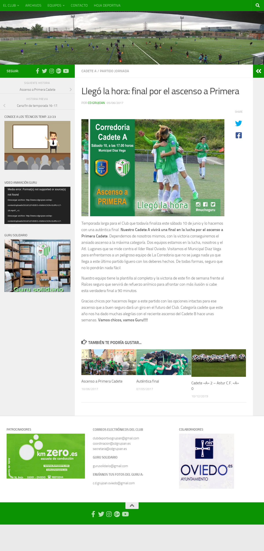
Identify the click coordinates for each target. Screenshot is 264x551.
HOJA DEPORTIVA (107, 5)
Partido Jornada (114, 71)
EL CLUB (9, 5)
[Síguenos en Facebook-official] (37, 71)
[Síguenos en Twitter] (44, 71)
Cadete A (89, 71)
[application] (37, 205)
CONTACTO (79, 5)
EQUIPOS (54, 5)
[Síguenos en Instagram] (51, 71)
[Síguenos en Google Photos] (58, 71)
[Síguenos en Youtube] (65, 71)
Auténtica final (147, 381)
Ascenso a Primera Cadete (102, 381)
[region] (46, 456)
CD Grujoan (96, 103)
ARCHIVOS (33, 5)
